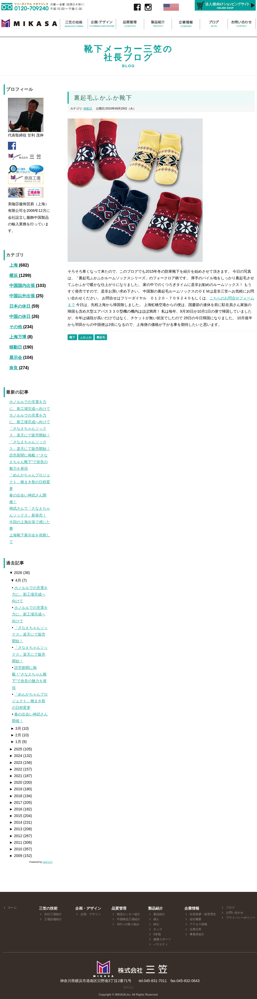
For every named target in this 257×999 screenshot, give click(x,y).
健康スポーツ (162, 939)
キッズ (157, 929)
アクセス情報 (198, 924)
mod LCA (47, 862)
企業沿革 (195, 929)
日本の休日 (20, 306)
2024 (15, 756)
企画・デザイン (91, 914)
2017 (15, 802)
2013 (15, 829)
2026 (15, 573)
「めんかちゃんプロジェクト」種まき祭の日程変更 (30, 701)
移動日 (16, 347)
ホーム (12, 907)
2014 (15, 822)
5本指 (157, 934)
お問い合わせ (234, 912)
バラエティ (160, 944)
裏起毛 (100, 337)
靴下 (72, 337)
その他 (16, 327)
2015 (15, 816)
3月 (16, 728)
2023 (15, 762)
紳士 (156, 924)
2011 (15, 842)
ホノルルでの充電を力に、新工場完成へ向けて (30, 594)
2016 (15, 809)
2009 (15, 856)
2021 (15, 776)
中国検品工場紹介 (128, 919)
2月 (16, 735)
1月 (16, 742)
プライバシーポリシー (240, 917)
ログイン (128, 986)
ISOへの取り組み (128, 924)
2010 (15, 849)
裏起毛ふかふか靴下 (103, 97)
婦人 (156, 919)
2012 (15, 836)
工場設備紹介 (53, 919)
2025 (15, 749)
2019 (15, 789)
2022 (15, 769)
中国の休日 (20, 316)
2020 (15, 782)
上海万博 (18, 337)
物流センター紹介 (128, 914)
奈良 (14, 368)
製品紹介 (159, 914)
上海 (14, 265)
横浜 (14, 275)
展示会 (16, 357)
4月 (16, 580)
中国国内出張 (22, 285)
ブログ (230, 907)
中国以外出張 (22, 296)
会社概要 (195, 919)
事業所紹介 (197, 934)
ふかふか (86, 337)
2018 (15, 796)
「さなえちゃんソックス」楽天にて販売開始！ (30, 634)
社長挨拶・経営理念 (203, 914)
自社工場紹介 (53, 914)
